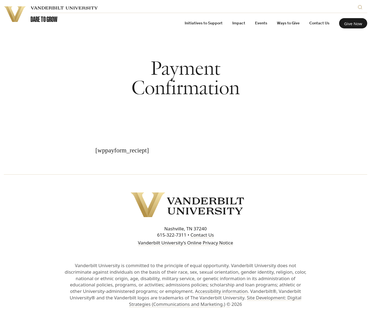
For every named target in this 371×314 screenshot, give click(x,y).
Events (261, 23)
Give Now (353, 23)
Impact (238, 23)
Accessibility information (221, 291)
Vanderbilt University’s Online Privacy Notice (185, 243)
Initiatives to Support (204, 23)
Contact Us (319, 23)
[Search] (361, 6)
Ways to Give (288, 23)
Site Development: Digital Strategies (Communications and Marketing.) (215, 301)
